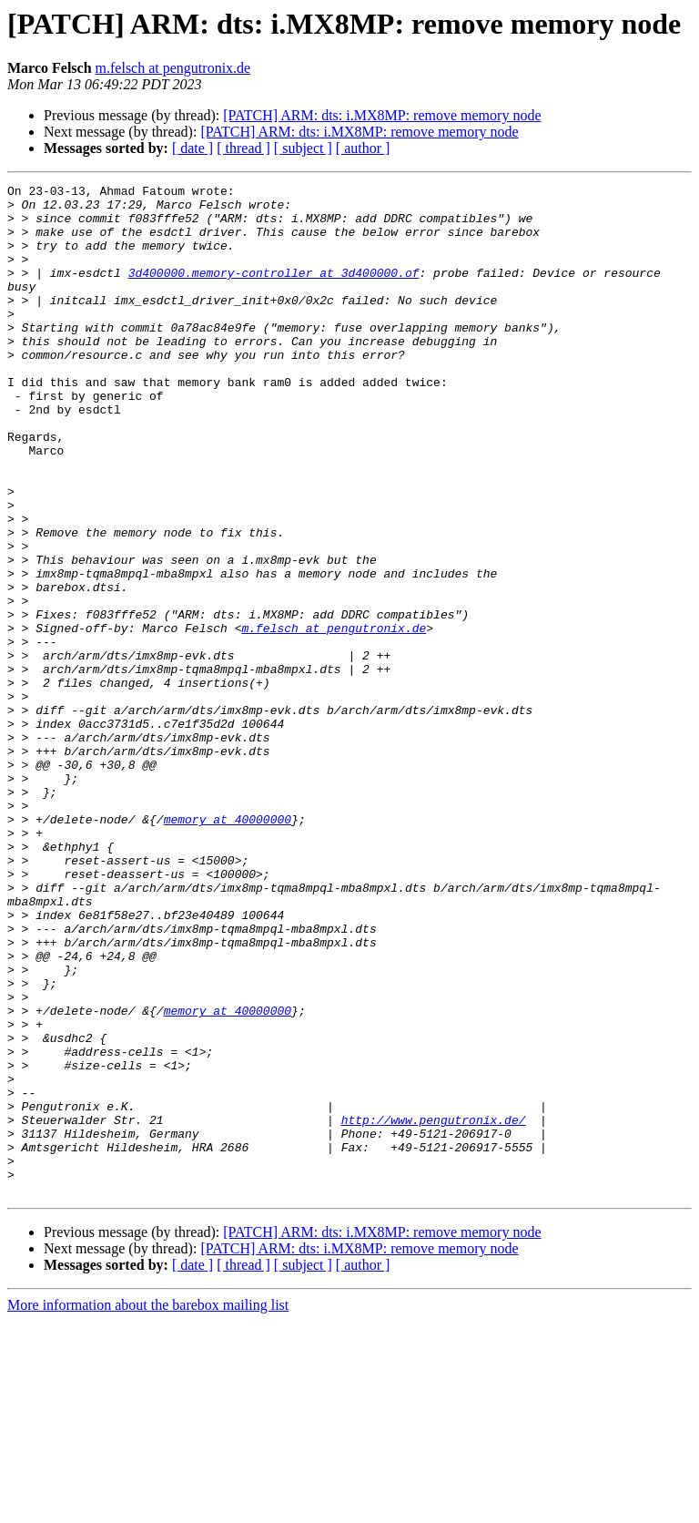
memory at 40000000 (227, 947)
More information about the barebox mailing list (148, 1507)
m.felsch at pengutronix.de (173, 68)
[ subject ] (303, 148)
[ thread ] (243, 148)
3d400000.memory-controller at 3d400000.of (274, 291)
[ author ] (363, 148)
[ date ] (192, 148)
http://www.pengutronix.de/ (433, 1308)
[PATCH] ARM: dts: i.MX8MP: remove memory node (382, 115)
